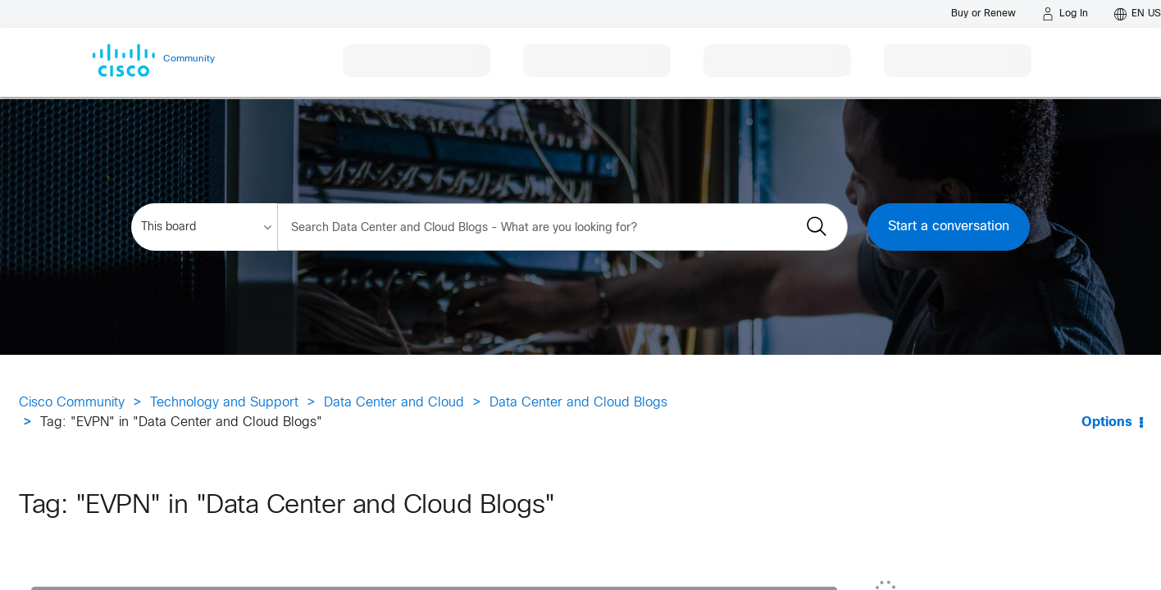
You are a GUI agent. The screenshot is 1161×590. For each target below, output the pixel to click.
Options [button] (1106, 422)
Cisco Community (72, 403)
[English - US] (1137, 14)
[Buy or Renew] (983, 13)
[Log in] (1065, 14)
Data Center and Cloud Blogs (578, 403)
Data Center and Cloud (394, 403)
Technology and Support (224, 403)
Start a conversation (948, 226)
